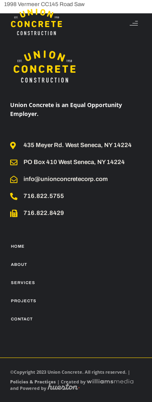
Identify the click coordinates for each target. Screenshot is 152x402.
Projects (23, 301)
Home (18, 246)
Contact (22, 319)
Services (23, 282)
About (19, 264)
